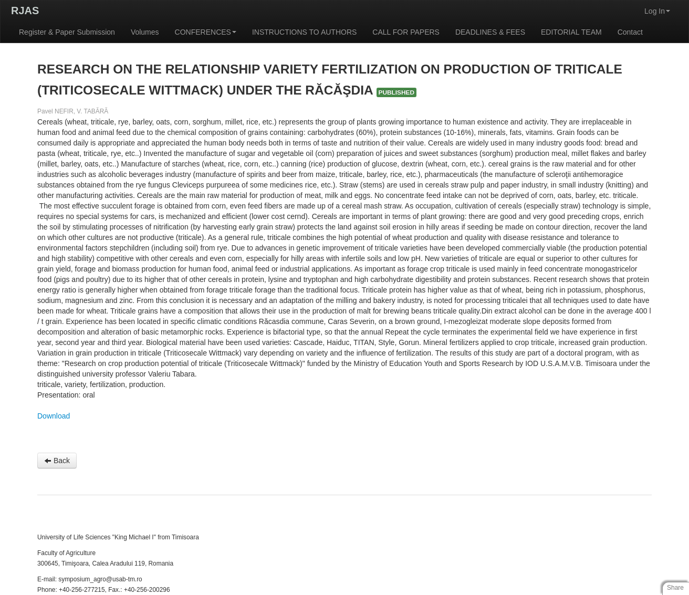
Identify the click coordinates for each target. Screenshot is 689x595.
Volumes (145, 32)
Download (53, 416)
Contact (630, 32)
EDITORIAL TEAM (571, 32)
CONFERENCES (205, 32)
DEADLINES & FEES (490, 32)
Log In (657, 11)
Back (57, 460)
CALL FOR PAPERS (406, 32)
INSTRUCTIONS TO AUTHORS (304, 32)
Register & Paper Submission (67, 32)
